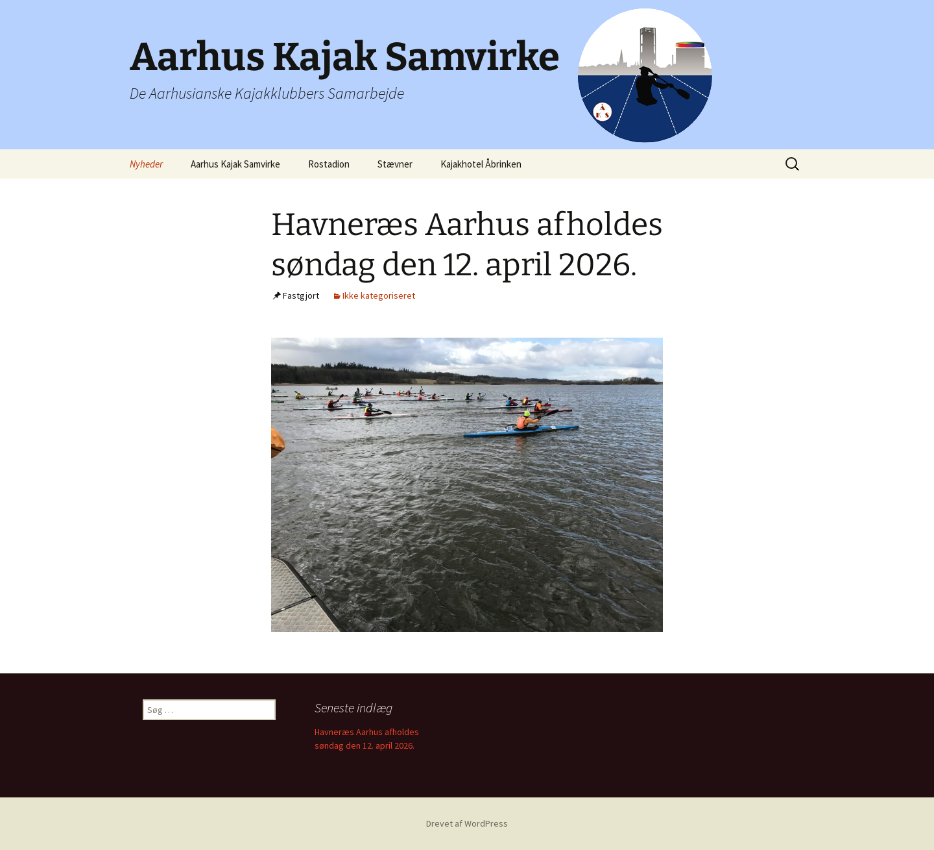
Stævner (395, 164)
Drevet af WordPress (467, 823)
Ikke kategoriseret (378, 295)
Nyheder (146, 164)
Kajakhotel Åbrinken (480, 164)
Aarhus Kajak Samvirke (235, 164)
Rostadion (329, 164)
